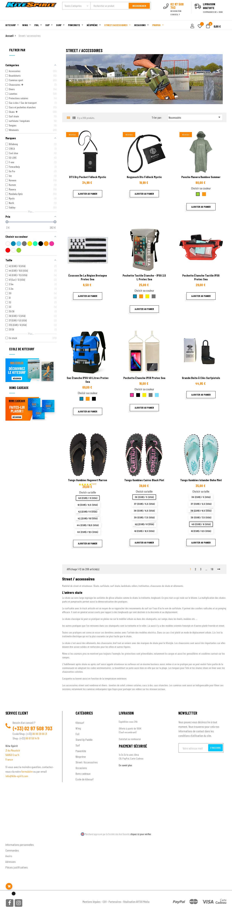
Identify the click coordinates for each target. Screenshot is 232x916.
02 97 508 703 (38, 728)
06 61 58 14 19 (32, 738)
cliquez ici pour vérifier (140, 834)
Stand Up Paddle (84, 739)
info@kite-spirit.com (16, 776)
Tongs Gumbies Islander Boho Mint (201, 480)
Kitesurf (80, 722)
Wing (78, 728)
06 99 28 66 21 (39, 733)
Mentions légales (92, 901)
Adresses (10, 861)
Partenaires (115, 901)
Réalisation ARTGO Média (136, 901)
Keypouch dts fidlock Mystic (144, 177)
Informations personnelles (19, 844)
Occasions (81, 768)
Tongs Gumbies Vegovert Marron (87, 480)
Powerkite (81, 751)
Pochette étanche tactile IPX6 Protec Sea (201, 277)
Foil (77, 734)
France (9, 759)
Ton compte (12, 838)
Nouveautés (195, 117)
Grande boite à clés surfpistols (201, 378)
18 (212, 569)
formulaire (27, 771)
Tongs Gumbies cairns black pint (144, 480)
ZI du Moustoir (12, 750)
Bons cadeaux (83, 773)
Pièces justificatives (16, 867)
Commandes (12, 850)
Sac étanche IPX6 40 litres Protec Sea (88, 379)
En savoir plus (125, 765)
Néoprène (81, 756)
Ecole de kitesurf (85, 779)
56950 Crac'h (12, 755)
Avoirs (8, 856)
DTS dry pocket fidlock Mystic (87, 177)
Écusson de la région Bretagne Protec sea (87, 277)
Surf (78, 745)
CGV (105, 901)
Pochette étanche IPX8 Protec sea (144, 378)
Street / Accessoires (87, 762)
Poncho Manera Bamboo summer (200, 177)
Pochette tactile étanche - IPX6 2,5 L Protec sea (144, 277)
